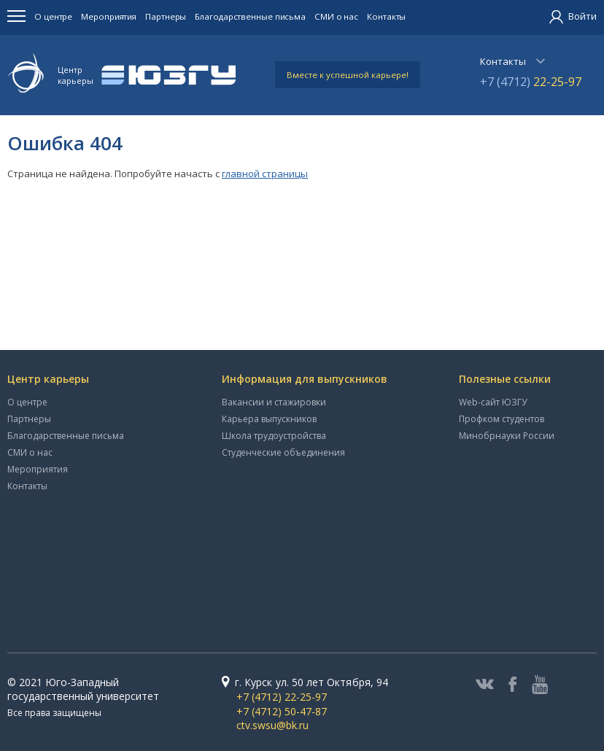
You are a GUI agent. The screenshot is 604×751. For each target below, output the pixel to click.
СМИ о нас (336, 16)
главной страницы (265, 173)
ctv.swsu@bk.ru (272, 725)
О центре (53, 16)
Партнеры (165, 16)
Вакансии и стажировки (274, 402)
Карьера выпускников (269, 419)
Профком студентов (501, 419)
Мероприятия (108, 16)
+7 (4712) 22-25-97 (281, 697)
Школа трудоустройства (274, 435)
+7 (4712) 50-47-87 (281, 711)
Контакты (386, 16)
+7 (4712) (530, 82)
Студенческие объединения (283, 452)
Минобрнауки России (506, 435)
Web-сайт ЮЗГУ (493, 402)
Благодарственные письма (250, 16)
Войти (573, 16)
